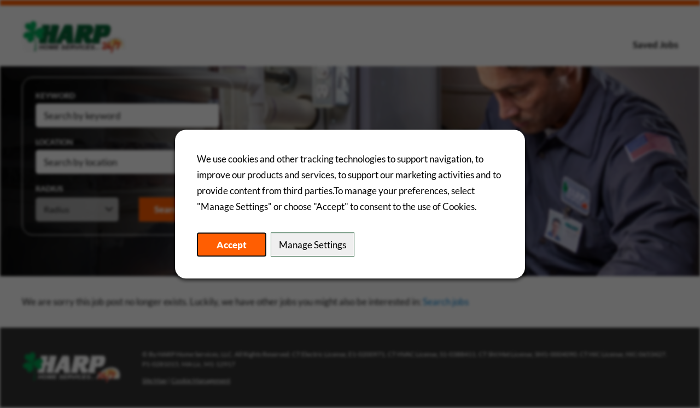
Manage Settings (312, 244)
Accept (232, 244)
